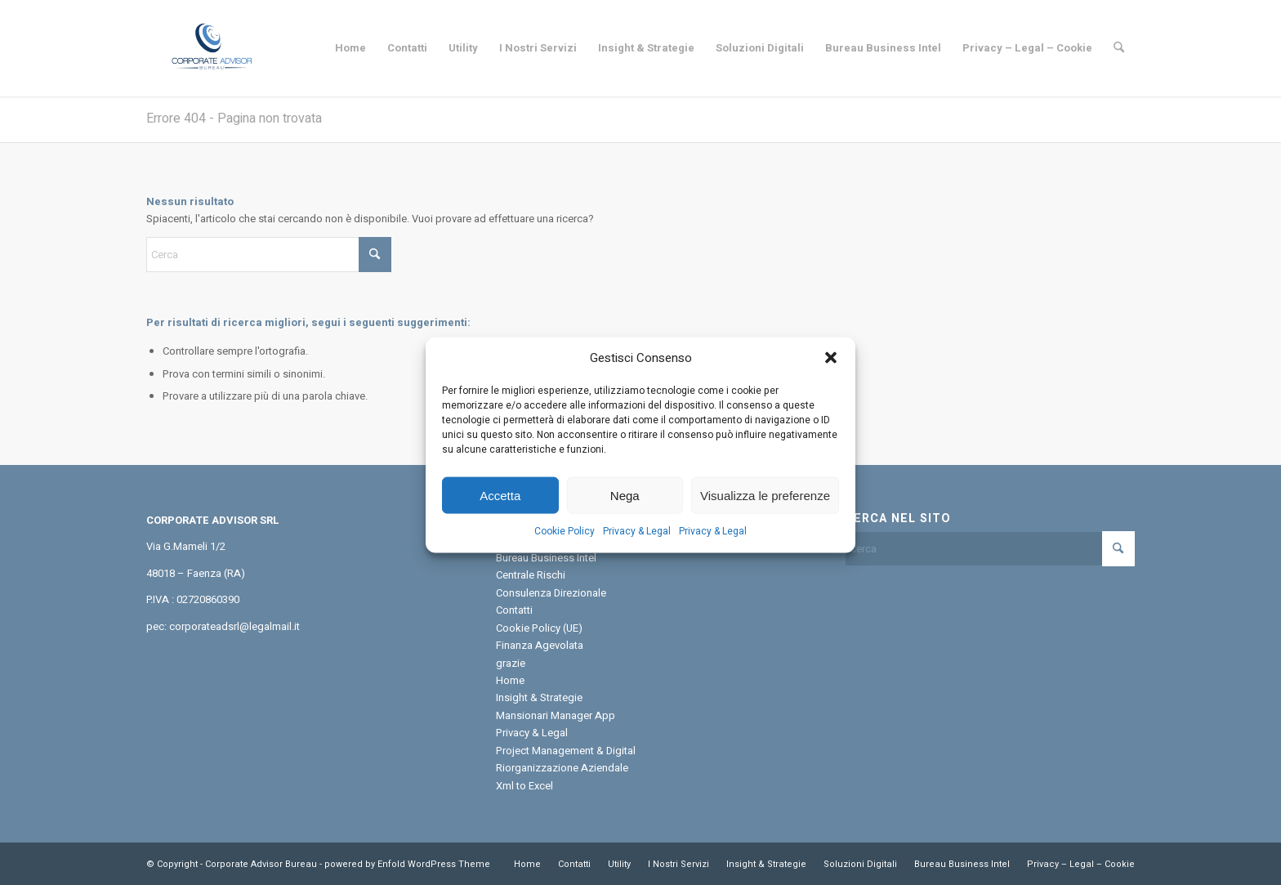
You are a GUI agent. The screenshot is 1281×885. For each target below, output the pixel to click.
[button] (831, 372)
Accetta (500, 509)
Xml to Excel (524, 785)
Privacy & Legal (637, 544)
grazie (510, 663)
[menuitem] (350, 48)
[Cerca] (1119, 48)
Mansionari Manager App (555, 715)
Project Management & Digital (566, 750)
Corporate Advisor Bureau (261, 864)
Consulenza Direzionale (551, 593)
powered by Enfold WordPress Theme (407, 864)
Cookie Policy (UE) (539, 628)
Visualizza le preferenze (765, 509)
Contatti (514, 610)
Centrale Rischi (530, 575)
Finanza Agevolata (539, 645)
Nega (625, 509)
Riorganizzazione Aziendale (562, 767)
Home (510, 680)
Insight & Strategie (539, 697)
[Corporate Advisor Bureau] (211, 48)
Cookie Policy (564, 544)
